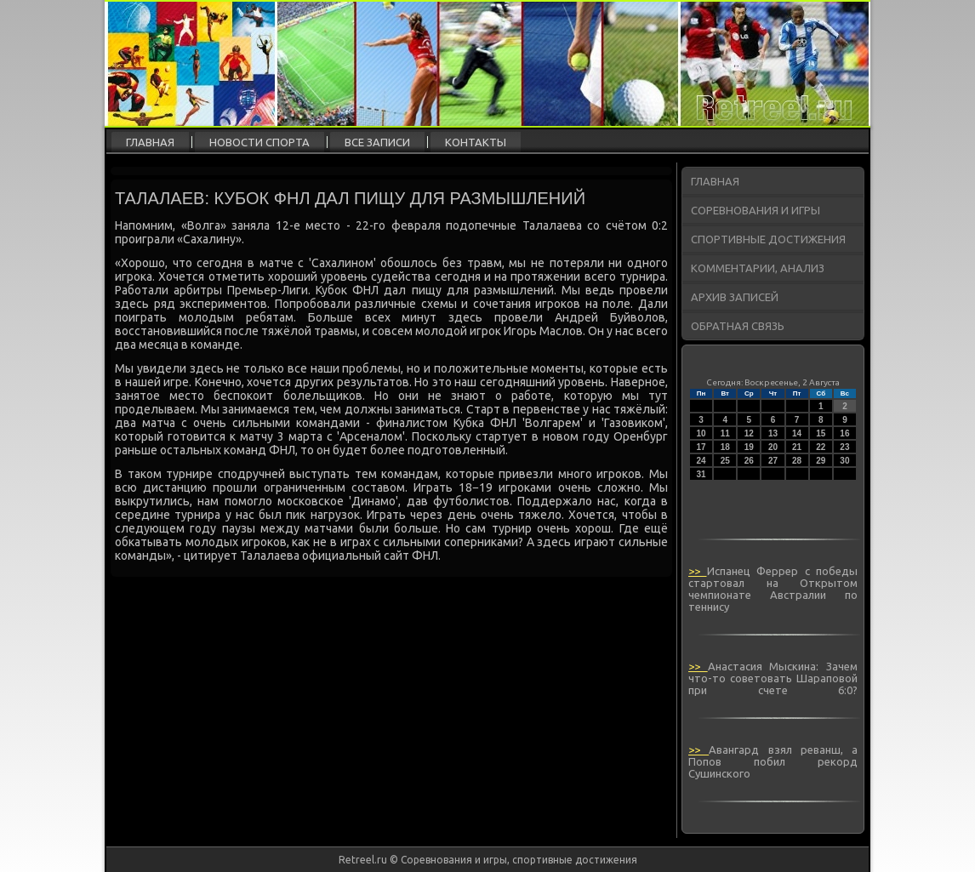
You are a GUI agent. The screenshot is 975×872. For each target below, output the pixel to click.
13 (773, 433)
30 (844, 460)
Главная (150, 142)
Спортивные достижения (768, 239)
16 (844, 433)
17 (701, 447)
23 (844, 447)
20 (773, 447)
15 (820, 433)
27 (773, 460)
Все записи (377, 142)
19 (749, 447)
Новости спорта (259, 142)
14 (796, 433)
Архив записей (734, 297)
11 (725, 433)
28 (796, 460)
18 (725, 447)
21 (796, 447)
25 (725, 460)
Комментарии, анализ (757, 268)
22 (820, 447)
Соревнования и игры (755, 210)
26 (749, 460)
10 (701, 433)
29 (820, 460)
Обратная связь (737, 326)
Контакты (475, 142)
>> (697, 571)
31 (701, 474)
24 (701, 460)
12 (749, 433)
